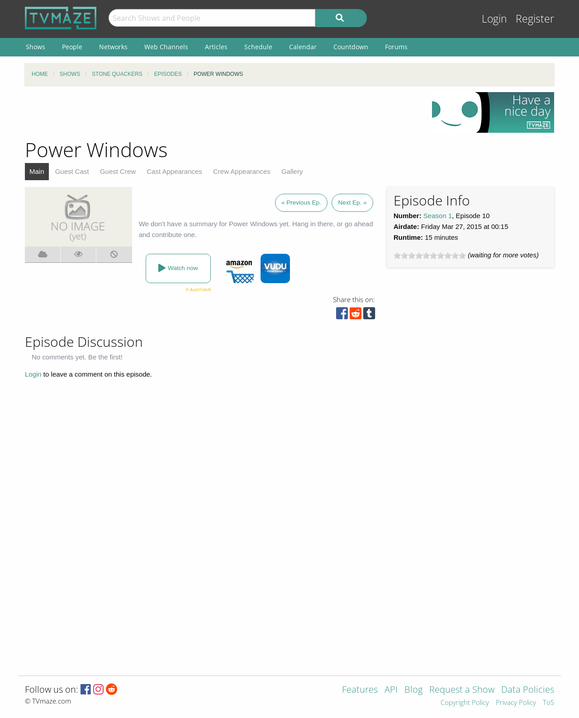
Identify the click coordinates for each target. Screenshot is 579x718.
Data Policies (527, 690)
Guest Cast (72, 171)
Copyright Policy (465, 703)
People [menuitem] (72, 46)
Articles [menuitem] (216, 46)
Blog (413, 690)
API (391, 690)
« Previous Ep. (301, 202)
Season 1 (437, 215)
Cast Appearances (174, 171)
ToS (548, 703)
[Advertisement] (221, 112)
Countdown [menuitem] (350, 46)
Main (36, 171)
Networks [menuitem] (113, 46)
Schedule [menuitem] (258, 46)
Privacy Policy (516, 703)
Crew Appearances (242, 171)
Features (360, 690)
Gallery (292, 171)
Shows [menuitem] (35, 46)
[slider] (430, 255)
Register (535, 19)
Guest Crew (118, 171)
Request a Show (461, 690)
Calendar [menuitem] (303, 46)
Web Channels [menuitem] (166, 46)
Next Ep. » (352, 202)
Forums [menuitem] (396, 46)
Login (494, 19)
